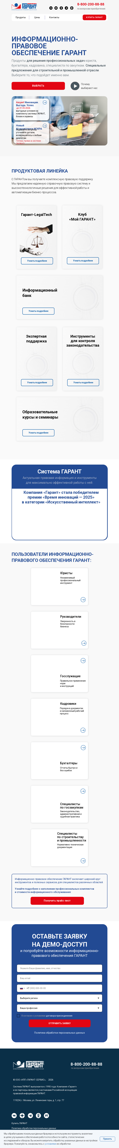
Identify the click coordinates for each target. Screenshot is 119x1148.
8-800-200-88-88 (86, 1064)
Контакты (54, 17)
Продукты (21, 17)
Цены (37, 17)
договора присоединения (59, 1015)
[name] (59, 968)
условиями (50, 1144)
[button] (94, 17)
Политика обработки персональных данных (59, 1032)
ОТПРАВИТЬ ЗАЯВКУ (60, 1023)
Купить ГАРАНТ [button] (19, 1123)
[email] (59, 978)
